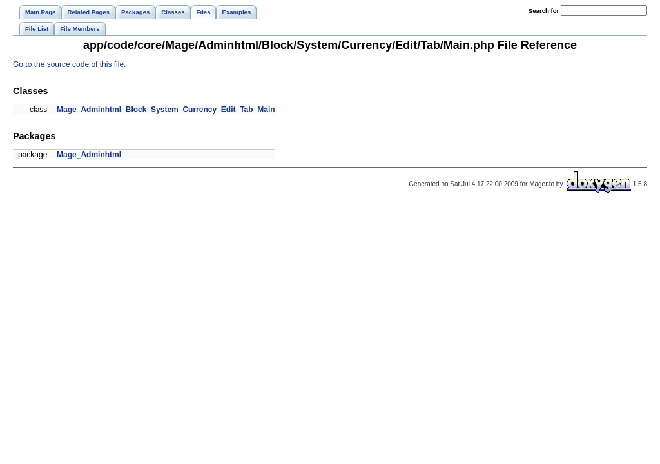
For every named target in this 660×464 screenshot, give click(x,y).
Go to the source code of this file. (69, 64)
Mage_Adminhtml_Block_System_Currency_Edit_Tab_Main (166, 109)
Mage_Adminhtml (89, 154)
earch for (544, 10)
